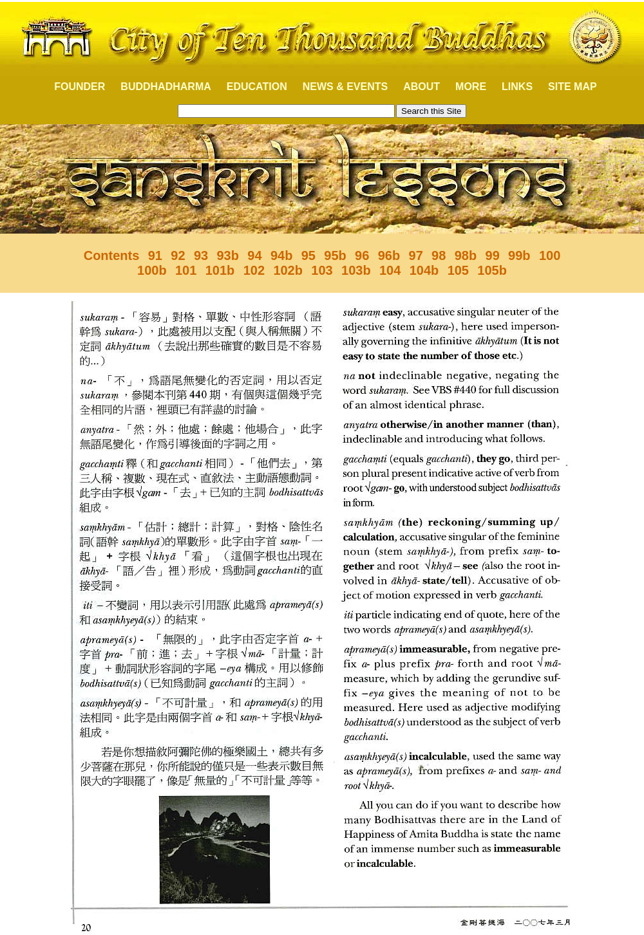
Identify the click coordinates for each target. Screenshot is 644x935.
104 (390, 270)
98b (466, 255)
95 (308, 255)
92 (178, 255)
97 (416, 255)
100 (549, 255)
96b (389, 255)
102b (288, 270)
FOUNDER (72, 86)
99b (519, 255)
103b (356, 270)
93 (201, 255)
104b (424, 270)
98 (438, 255)
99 (493, 255)
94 (254, 255)
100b (152, 270)
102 (254, 270)
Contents (112, 255)
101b (220, 270)
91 (155, 255)
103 (321, 270)
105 (458, 270)
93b (227, 255)
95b (335, 255)
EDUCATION (257, 86)
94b (281, 255)
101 (185, 270)
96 (362, 255)
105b (492, 270)
